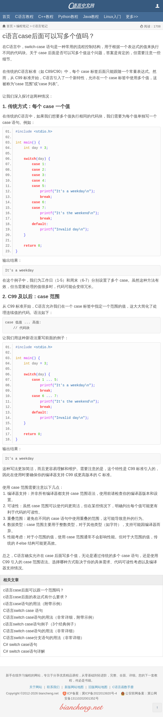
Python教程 (68, 17)
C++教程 (45, 17)
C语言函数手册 (123, 687)
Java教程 (91, 17)
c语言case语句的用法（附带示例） (33, 604)
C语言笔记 (40, 26)
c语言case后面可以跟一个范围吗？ (33, 590)
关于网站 (35, 687)
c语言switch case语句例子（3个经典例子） (40, 624)
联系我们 (53, 687)
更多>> (132, 17)
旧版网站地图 (97, 687)
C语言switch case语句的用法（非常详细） (40, 631)
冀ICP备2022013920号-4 (99, 693)
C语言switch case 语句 (23, 610)
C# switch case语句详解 (24, 651)
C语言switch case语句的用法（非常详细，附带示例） (49, 617)
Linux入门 (112, 17)
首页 (6, 17)
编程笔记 (22, 26)
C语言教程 (24, 17)
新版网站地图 (74, 687)
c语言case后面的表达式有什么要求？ (35, 597)
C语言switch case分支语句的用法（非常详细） (43, 638)
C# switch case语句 (20, 644)
